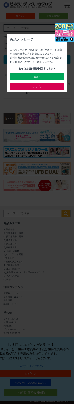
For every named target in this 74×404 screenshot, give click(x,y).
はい (37, 76)
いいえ (37, 86)
